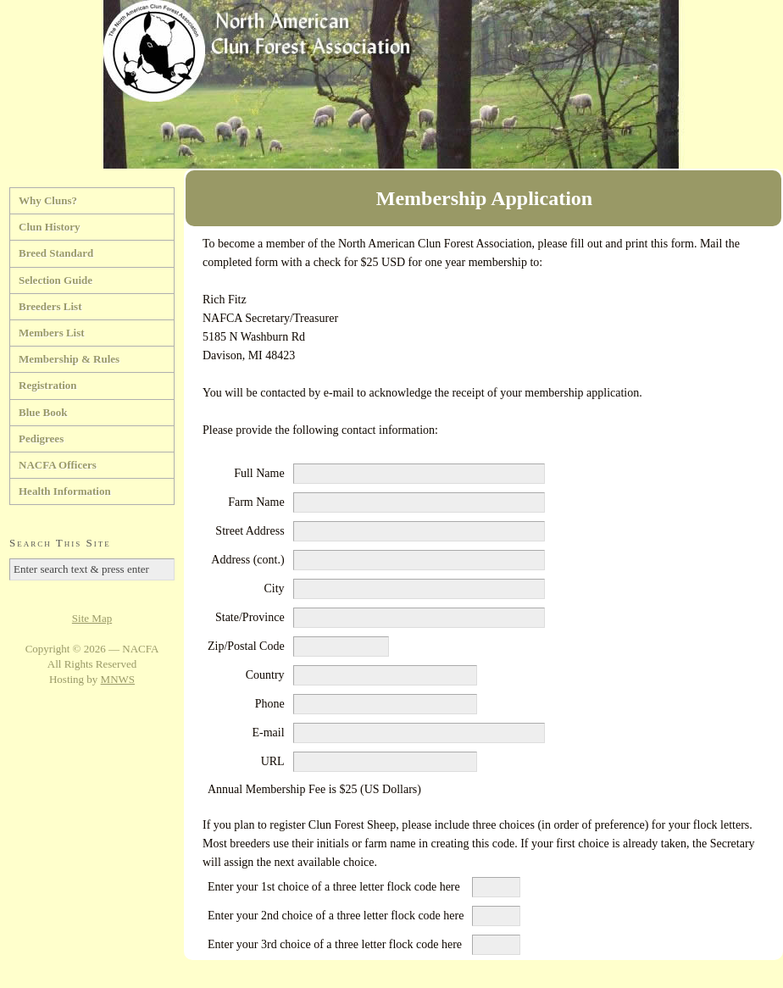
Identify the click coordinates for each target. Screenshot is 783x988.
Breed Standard (56, 253)
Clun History (50, 226)
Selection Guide (55, 280)
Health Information (65, 491)
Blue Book (43, 412)
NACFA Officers (58, 464)
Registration (48, 385)
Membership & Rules (69, 358)
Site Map (92, 618)
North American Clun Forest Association (391, 84)
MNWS (118, 679)
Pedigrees (41, 438)
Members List (52, 332)
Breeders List (50, 306)
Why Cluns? (48, 200)
